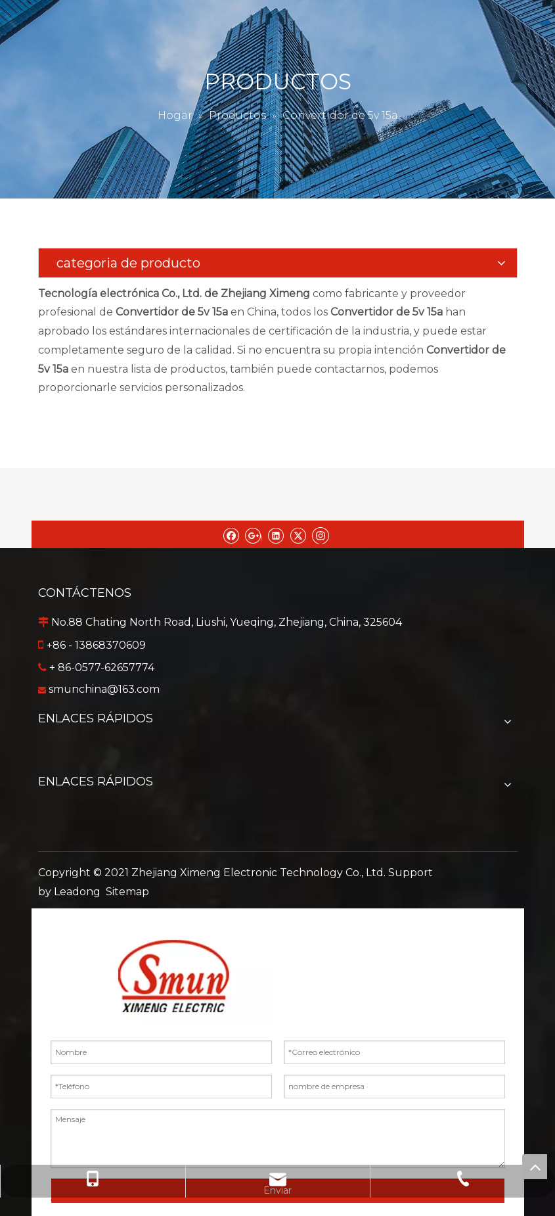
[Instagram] (320, 534)
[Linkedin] (275, 534)
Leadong (77, 891)
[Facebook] (231, 534)
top (534, 1166)
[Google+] (253, 534)
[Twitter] (298, 534)
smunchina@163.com (104, 689)
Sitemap (127, 891)
